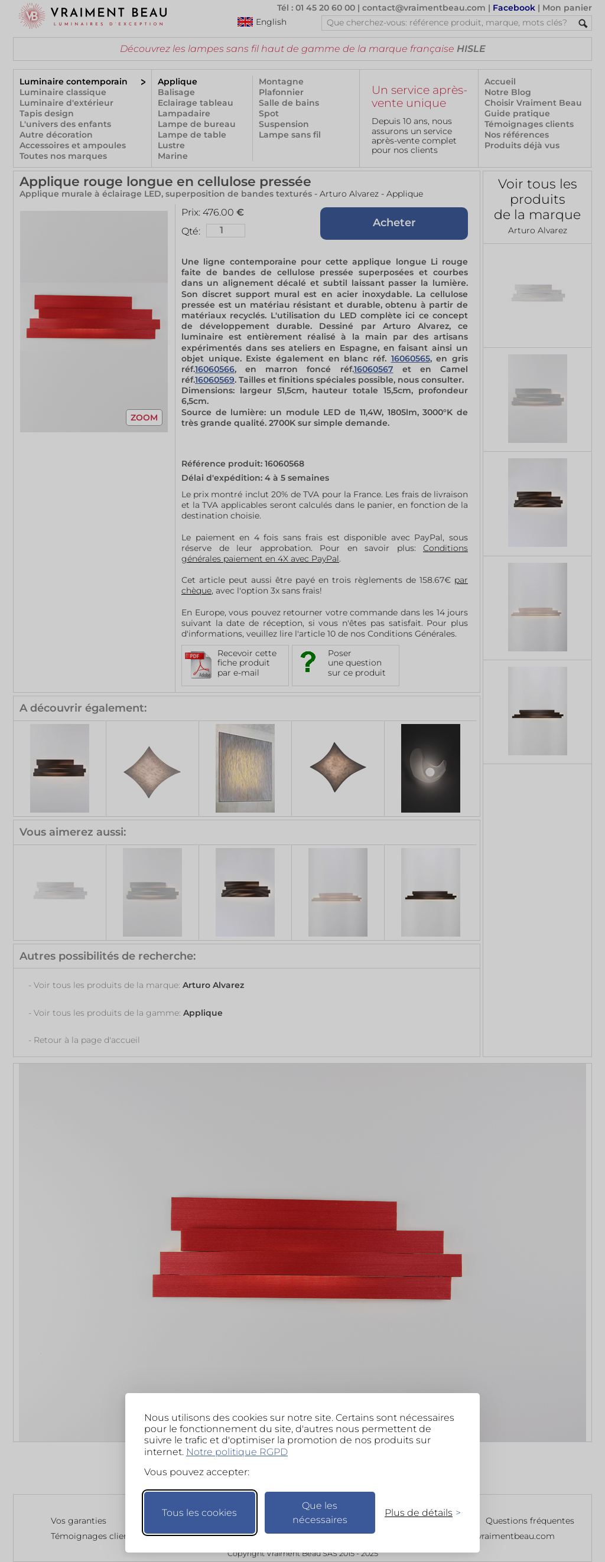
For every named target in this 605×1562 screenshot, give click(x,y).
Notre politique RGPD (237, 1451)
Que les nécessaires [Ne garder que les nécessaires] (319, 1512)
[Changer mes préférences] (417, 1513)
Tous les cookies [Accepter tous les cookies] (199, 1512)
